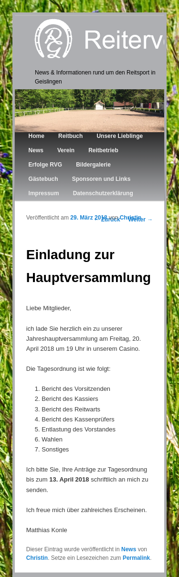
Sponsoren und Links (101, 179)
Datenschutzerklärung (103, 193)
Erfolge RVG (45, 164)
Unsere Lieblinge (119, 136)
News (36, 150)
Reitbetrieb (103, 150)
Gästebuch (43, 179)
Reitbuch (70, 136)
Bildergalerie (93, 164)
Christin (130, 217)
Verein (65, 150)
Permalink (136, 558)
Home (36, 136)
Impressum (44, 193)
